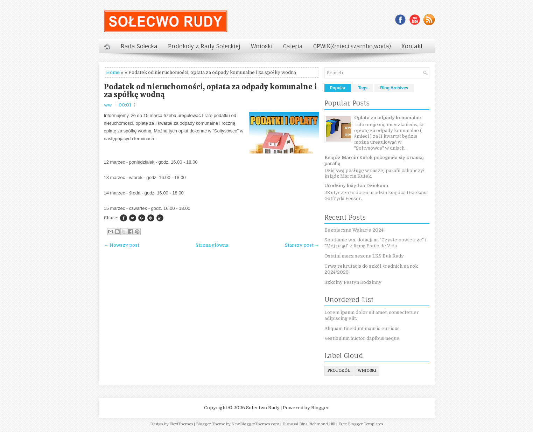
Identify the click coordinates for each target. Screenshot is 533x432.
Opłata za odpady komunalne (387, 117)
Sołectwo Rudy (263, 407)
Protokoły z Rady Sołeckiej (204, 46)
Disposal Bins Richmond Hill (308, 424)
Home (113, 72)
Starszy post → (302, 245)
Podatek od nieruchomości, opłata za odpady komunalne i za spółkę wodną (210, 90)
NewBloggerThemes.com (255, 424)
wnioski (367, 370)
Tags (362, 87)
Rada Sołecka (139, 46)
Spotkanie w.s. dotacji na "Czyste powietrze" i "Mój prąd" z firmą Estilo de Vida (375, 242)
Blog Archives (394, 87)
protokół (339, 370)
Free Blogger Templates (360, 424)
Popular (338, 87)
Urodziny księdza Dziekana (356, 185)
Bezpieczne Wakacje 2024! (354, 230)
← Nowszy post (121, 245)
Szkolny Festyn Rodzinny (352, 282)
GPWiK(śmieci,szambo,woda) (352, 46)
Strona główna (212, 245)
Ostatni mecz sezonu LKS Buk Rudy (364, 256)
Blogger (320, 407)
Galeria (293, 46)
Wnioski (262, 46)
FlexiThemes (181, 424)
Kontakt (411, 46)
